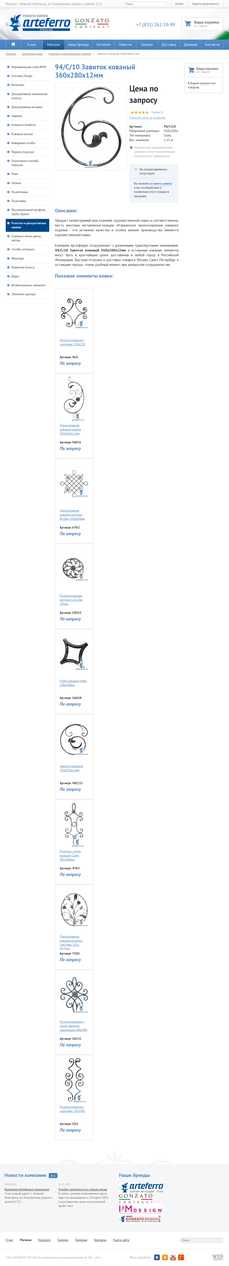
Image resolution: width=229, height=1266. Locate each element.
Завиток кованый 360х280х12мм (118, 53)
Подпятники (19, 192)
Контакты (212, 44)
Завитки (16, 116)
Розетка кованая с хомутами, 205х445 (74, 1085)
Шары (15, 276)
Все (53, 1175)
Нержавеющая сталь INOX (28, 67)
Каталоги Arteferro (23, 125)
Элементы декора (23, 294)
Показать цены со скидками (147, 117)
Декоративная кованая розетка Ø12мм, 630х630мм (74, 491)
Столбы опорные (22, 249)
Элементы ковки (32, 53)
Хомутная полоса (23, 267)
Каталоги (104, 44)
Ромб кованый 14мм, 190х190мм (74, 659)
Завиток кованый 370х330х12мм (74, 744)
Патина (16, 183)
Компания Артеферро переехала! (27, 1189)
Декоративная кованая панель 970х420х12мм (74, 406)
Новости (125, 44)
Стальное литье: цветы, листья (26, 238)
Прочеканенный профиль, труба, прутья (28, 212)
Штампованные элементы (28, 285)
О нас (31, 44)
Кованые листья (22, 134)
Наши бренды (78, 44)
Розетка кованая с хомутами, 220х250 (74, 318)
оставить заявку (160, 184)
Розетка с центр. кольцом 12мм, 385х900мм (74, 832)
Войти (179, 4)
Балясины (17, 85)
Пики (14, 174)
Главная (11, 53)
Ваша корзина (208, 23)
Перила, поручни (22, 152)
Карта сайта (121, 1240)
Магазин (53, 44)
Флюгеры (17, 258)
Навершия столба (23, 143)
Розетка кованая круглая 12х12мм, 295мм (74, 576)
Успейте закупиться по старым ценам (82, 1189)
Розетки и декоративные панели (70, 53)
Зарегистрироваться (205, 4)
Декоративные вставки (26, 107)
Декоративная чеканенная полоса (29, 96)
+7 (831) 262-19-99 (155, 25)
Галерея (147, 44)
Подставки (18, 201)
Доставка (168, 44)
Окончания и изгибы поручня (25, 163)
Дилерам (190, 44)
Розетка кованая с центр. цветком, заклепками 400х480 (74, 1002)
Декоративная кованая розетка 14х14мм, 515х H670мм (74, 918)
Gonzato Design (21, 76)
